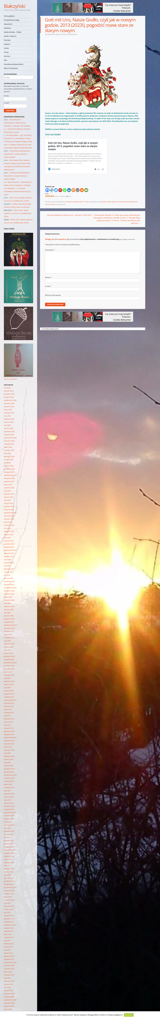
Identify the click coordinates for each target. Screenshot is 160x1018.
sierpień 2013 (9, 856)
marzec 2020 (8, 609)
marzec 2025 (8, 422)
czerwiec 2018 (9, 675)
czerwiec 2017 (9, 712)
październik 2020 (10, 588)
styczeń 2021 (8, 578)
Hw (5, 182)
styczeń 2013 (8, 878)
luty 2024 (7, 463)
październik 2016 (10, 737)
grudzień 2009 (9, 994)
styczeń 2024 (8, 466)
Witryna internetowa (53, 295)
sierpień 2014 (9, 819)
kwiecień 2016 (9, 756)
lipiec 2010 (8, 972)
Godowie (121, 202)
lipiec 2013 (8, 859)
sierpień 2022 (9, 519)
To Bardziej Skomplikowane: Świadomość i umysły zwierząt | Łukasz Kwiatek (17, 154)
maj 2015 (7, 791)
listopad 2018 (9, 659)
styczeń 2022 (8, 541)
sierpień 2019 (9, 631)
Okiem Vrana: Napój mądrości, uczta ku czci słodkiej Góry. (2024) (18, 213)
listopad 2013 (9, 847)
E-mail (48, 286)
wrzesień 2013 (9, 853)
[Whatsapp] (65, 190)
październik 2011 (10, 925)
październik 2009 (10, 1000)
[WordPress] (78, 190)
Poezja (6, 52)
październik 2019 (10, 625)
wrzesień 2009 (9, 1003)
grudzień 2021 (9, 544)
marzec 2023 (8, 497)
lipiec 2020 (8, 597)
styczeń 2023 (8, 503)
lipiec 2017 (8, 709)
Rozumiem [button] (128, 1015)
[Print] (82, 190)
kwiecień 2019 (9, 644)
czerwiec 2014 (9, 825)
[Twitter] (56, 190)
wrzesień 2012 (9, 891)
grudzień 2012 (9, 881)
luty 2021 (7, 575)
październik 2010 (10, 962)
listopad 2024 (9, 435)
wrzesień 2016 (9, 741)
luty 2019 (7, 650)
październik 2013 (10, 850)
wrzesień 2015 (9, 778)
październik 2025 (10, 400)
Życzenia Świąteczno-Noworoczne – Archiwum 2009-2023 (68, 215)
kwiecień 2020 (9, 606)
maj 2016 (7, 753)
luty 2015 (7, 800)
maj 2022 (7, 528)
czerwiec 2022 (9, 525)
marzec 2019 (8, 647)
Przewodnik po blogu (11, 20)
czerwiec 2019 (9, 638)
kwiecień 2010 (9, 981)
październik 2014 (10, 812)
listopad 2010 (9, 959)
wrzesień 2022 (9, 516)
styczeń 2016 (8, 766)
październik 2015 (10, 775)
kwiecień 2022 (9, 531)
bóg (102, 202)
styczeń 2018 (8, 691)
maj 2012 (7, 903)
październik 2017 (10, 700)
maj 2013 (7, 866)
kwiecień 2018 (9, 681)
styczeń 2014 (8, 841)
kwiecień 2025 (9, 419)
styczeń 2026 (8, 391)
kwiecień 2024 (9, 456)
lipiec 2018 (8, 672)
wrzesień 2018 (9, 666)
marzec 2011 (8, 947)
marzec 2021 (8, 572)
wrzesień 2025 (9, 403)
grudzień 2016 (9, 731)
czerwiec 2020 (9, 600)
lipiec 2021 (8, 559)
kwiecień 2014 (9, 831)
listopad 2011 (9, 922)
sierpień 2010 (9, 969)
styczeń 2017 (8, 728)
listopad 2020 (9, 584)
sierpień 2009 (9, 1006)
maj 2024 (7, 453)
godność (115, 202)
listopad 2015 (9, 772)
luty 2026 (7, 388)
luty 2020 (7, 613)
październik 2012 (10, 887)
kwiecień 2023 (9, 494)
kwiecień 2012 (9, 906)
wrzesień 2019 (9, 628)
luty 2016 (7, 762)
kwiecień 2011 (9, 944)
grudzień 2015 (9, 769)
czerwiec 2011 (9, 937)
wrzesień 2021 (9, 553)
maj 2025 (7, 416)
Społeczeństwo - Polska (81, 202)
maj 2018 (7, 678)
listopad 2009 (9, 997)
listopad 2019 (9, 622)
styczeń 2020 (8, 616)
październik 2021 (10, 550)
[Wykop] (52, 190)
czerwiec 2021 (9, 563)
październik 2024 (10, 438)
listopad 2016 (9, 734)
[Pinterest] (60, 190)
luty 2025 (7, 425)
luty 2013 (7, 875)
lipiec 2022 (8, 522)
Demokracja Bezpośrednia (13, 64)
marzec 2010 (8, 984)
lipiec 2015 (8, 784)
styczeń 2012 (8, 915)
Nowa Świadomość (131, 202)
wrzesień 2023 (9, 478)
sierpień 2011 (9, 931)
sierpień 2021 (9, 556)
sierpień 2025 (9, 406)
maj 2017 (7, 716)
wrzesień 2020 (9, 591)
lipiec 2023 (8, 485)
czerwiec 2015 (9, 787)
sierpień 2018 (9, 669)
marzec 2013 (8, 872)
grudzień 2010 (9, 956)
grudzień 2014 (9, 806)
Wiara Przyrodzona (11, 68)
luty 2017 (7, 725)
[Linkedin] (69, 190)
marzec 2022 (8, 534)
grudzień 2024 (9, 431)
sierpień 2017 (9, 706)
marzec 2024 (8, 460)
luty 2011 (7, 950)
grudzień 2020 (9, 581)
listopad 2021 (9, 547)
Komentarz (50, 250)
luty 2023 (7, 500)
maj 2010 (7, 978)
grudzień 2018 (9, 656)
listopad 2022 (9, 509)
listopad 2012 (9, 884)
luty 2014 (7, 837)
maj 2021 (7, 566)
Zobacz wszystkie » (11, 379)
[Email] (86, 190)
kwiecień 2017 (9, 719)
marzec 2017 (8, 722)
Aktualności (8, 24)
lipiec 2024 (8, 447)
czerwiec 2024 (9, 450)
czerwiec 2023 (9, 488)
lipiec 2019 (8, 634)
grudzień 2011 (9, 919)
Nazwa (48, 277)
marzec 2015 (8, 797)
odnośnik (52, 204)
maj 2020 (7, 603)
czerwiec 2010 (9, 975)
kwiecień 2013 (9, 869)
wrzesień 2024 (9, 441)
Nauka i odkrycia (10, 36)
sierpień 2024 (9, 444)
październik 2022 (10, 513)
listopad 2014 (9, 809)
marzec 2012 (8, 909)
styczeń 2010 (8, 990)
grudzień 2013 (9, 844)
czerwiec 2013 (9, 862)
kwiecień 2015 (9, 794)
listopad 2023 (9, 472)
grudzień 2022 (9, 506)
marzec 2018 (8, 684)
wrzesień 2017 (9, 703)
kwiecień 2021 (9, 569)
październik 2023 (10, 475)
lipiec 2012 (8, 897)
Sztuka (6, 48)
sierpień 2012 (9, 894)
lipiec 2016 (8, 747)
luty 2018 (7, 688)
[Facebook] (47, 190)
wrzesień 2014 (9, 816)
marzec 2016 (8, 759)
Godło (109, 202)
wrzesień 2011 (9, 928)
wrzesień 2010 (9, 965)
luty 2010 (7, 987)
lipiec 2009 (8, 1009)
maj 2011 (7, 940)
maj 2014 (7, 828)
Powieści (7, 44)
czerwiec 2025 (9, 413)
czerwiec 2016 (9, 750)
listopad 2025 (9, 397)
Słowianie (7, 28)
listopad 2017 (9, 697)
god (105, 202)
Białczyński (14, 6)
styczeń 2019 (8, 653)
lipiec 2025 (8, 410)
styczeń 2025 (8, 428)
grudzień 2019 (9, 619)
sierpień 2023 (9, 481)
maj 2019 (7, 641)
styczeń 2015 (8, 803)
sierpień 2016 (9, 744)
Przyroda (7, 40)
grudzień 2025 (9, 394)
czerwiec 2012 (9, 900)
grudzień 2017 (9, 694)
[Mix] (73, 190)
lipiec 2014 (8, 822)
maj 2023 (7, 491)
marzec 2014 (8, 834)
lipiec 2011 (8, 934)
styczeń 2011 (8, 953)
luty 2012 (7, 912)
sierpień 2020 (9, 594)
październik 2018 (10, 663)
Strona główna (9, 16)
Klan (5, 60)
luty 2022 (7, 538)
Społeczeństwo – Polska (12, 32)
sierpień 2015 (9, 781)
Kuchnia (7, 56)
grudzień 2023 (9, 469)
